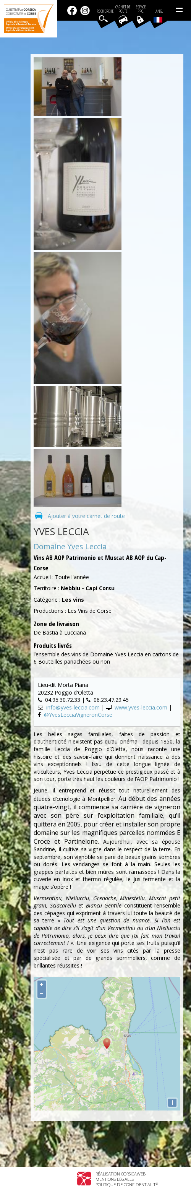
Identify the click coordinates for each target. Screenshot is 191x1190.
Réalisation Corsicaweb (121, 1174)
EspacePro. (141, 9)
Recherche (105, 11)
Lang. (158, 16)
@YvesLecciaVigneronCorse (78, 714)
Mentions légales (115, 1179)
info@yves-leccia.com (73, 707)
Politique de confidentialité (127, 1184)
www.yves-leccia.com (141, 707)
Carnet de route (123, 9)
